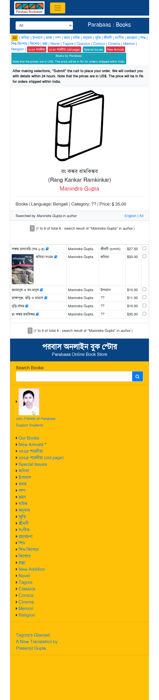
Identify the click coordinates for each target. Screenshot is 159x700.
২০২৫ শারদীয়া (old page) (41, 458)
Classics (27, 589)
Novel (24, 576)
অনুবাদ (24, 510)
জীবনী (24, 523)
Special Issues (33, 464)
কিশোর (24, 556)
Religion (27, 615)
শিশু (22, 543)
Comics (26, 595)
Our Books (29, 438)
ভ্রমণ (22, 497)
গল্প (22, 490)
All (15, 37)
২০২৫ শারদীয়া (31, 451)
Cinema (26, 602)
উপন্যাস (25, 477)
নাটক (23, 503)
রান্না (22, 563)
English (130, 215)
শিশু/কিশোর (29, 549)
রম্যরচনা (26, 536)
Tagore (26, 582)
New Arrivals (31, 444)
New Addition (32, 569)
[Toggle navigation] (57, 7)
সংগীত (24, 530)
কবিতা (24, 471)
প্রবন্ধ (23, 484)
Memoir (26, 608)
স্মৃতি (22, 517)
